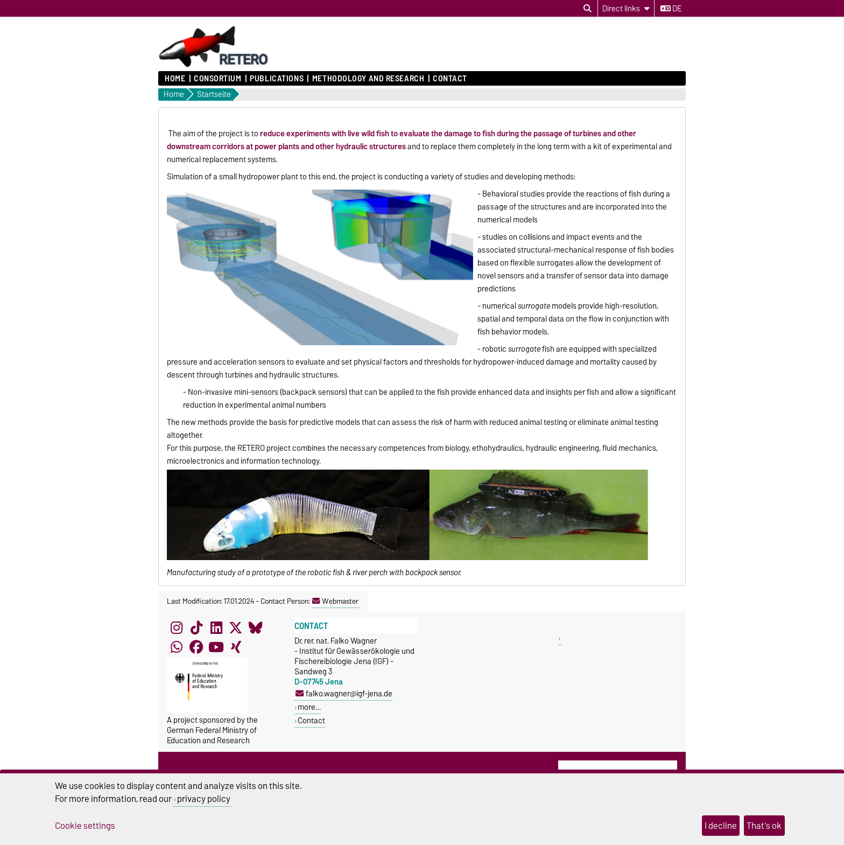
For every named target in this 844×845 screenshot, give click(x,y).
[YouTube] (216, 647)
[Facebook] (196, 647)
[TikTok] (196, 628)
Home (175, 78)
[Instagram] (176, 628)
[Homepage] (213, 65)
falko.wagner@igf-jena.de (344, 693)
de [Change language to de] (670, 8)
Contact (450, 78)
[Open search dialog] (587, 8)
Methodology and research (368, 78)
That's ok (764, 825)
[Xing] (235, 647)
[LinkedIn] (216, 628)
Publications (277, 78)
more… (309, 707)
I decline (721, 825)
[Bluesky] (255, 628)
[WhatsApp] (176, 647)
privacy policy (203, 798)
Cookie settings (85, 825)
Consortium (218, 78)
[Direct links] (626, 8)
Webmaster (335, 601)
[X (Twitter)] (235, 628)
